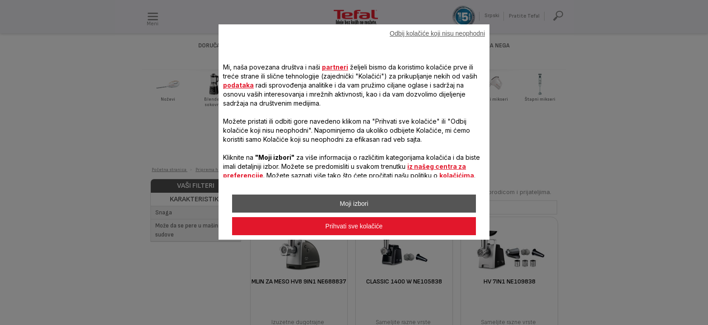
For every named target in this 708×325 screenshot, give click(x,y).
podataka (238, 85)
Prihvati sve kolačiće (354, 226)
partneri (335, 67)
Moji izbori (354, 203)
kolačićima (456, 175)
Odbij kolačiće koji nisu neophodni (437, 33)
